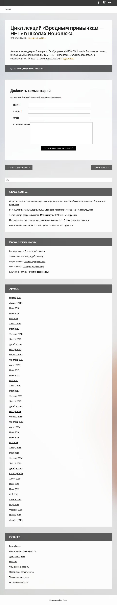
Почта (109, 2)
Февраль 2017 (16, 396)
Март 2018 (14, 329)
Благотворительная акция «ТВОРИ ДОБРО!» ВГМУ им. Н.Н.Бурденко (41, 225)
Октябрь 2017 (15, 354)
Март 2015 (14, 504)
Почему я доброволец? (35, 251)
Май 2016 (13, 442)
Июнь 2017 (14, 375)
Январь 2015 (15, 515)
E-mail (17, 111)
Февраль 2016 (16, 458)
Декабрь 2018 (15, 303)
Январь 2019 (15, 298)
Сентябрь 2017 (16, 360)
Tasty (65, 600)
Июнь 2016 (14, 437)
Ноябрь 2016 (15, 411)
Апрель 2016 (15, 447)
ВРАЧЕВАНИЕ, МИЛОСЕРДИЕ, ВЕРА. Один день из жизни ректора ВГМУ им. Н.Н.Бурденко (51, 210)
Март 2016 (14, 453)
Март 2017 (14, 391)
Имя (16, 105)
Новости (18, 69)
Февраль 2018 (16, 334)
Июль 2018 (14, 308)
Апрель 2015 (15, 499)
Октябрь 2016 (15, 416)
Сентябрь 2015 (16, 473)
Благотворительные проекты (22, 551)
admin (42, 38)
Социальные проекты (19, 567)
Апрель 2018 (15, 323)
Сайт (16, 118)
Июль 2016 (14, 432)
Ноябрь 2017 (15, 349)
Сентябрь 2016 (16, 422)
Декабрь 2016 (15, 406)
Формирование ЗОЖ (33, 69)
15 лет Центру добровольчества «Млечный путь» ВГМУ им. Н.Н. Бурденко (43, 215)
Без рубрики (15, 546)
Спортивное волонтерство (21, 572)
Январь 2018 (15, 339)
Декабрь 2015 (15, 468)
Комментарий (21, 124)
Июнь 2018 (14, 313)
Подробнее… (68, 58)
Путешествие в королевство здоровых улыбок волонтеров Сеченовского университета (49, 220)
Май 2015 (13, 494)
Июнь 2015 (14, 489)
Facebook (98, 2)
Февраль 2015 (16, 509)
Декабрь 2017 (15, 344)
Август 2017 (14, 365)
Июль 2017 (14, 370)
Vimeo (104, 2)
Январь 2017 (15, 401)
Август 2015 (14, 478)
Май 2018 (13, 318)
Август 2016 (14, 427)
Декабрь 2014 (15, 520)
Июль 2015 (14, 484)
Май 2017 (13, 380)
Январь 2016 (15, 463)
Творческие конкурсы (19, 577)
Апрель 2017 (15, 385)
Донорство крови (17, 556)
